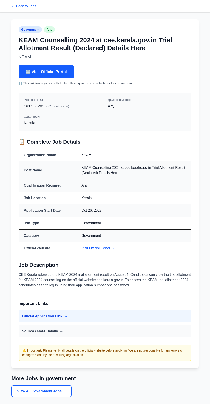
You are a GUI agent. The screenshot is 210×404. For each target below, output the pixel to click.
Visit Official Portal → (97, 248)
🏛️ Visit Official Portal (46, 72)
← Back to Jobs (23, 6)
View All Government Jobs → (41, 391)
